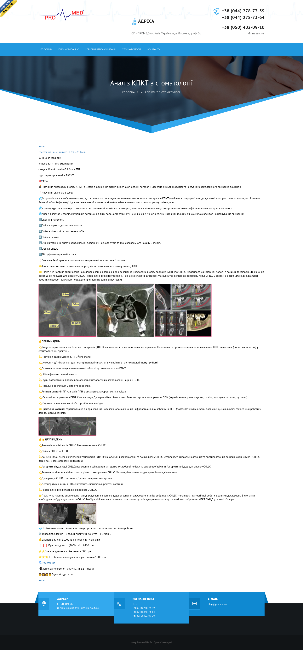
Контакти (154, 49)
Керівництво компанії (100, 49)
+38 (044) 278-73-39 (243, 11)
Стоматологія (131, 49)
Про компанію (68, 49)
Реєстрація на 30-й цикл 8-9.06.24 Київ (61, 152)
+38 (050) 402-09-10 (243, 27)
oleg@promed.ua (217, 604)
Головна (46, 49)
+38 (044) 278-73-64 (243, 17)
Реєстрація (50, 563)
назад (41, 146)
